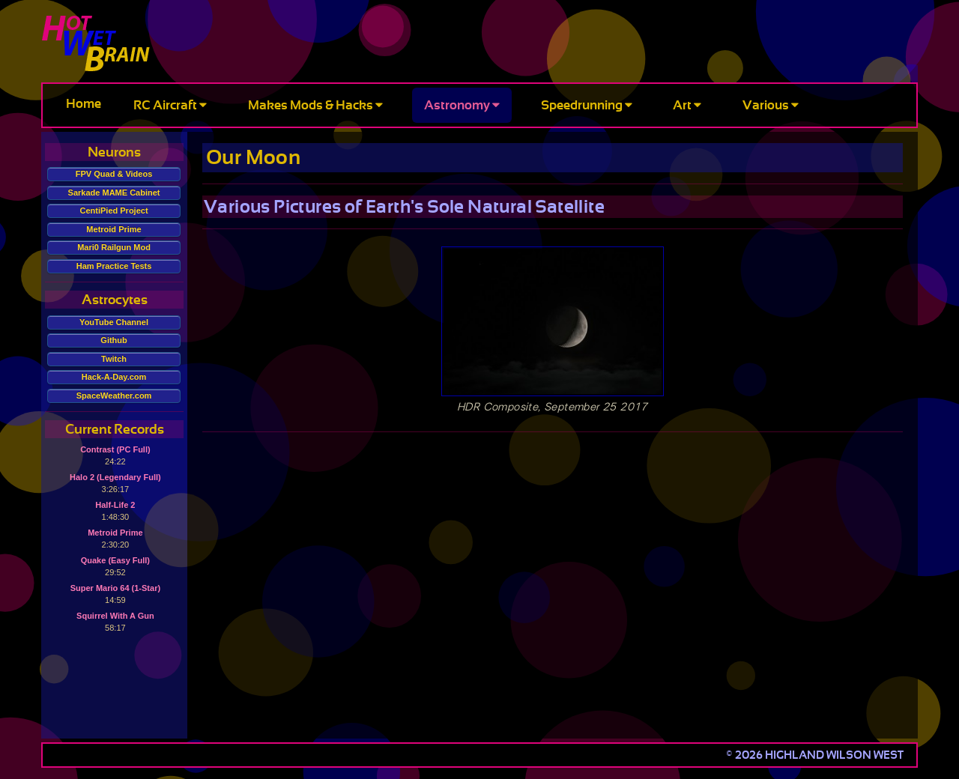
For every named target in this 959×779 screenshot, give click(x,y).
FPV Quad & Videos (114, 173)
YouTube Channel (113, 322)
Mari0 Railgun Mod (114, 247)
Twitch (114, 358)
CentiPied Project (114, 210)
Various (770, 105)
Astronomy (462, 105)
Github (113, 340)
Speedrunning (586, 105)
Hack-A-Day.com (114, 376)
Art (687, 105)
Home (83, 104)
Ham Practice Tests (114, 265)
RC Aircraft (170, 105)
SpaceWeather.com (114, 395)
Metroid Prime (113, 229)
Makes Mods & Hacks (315, 105)
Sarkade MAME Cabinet (114, 192)
